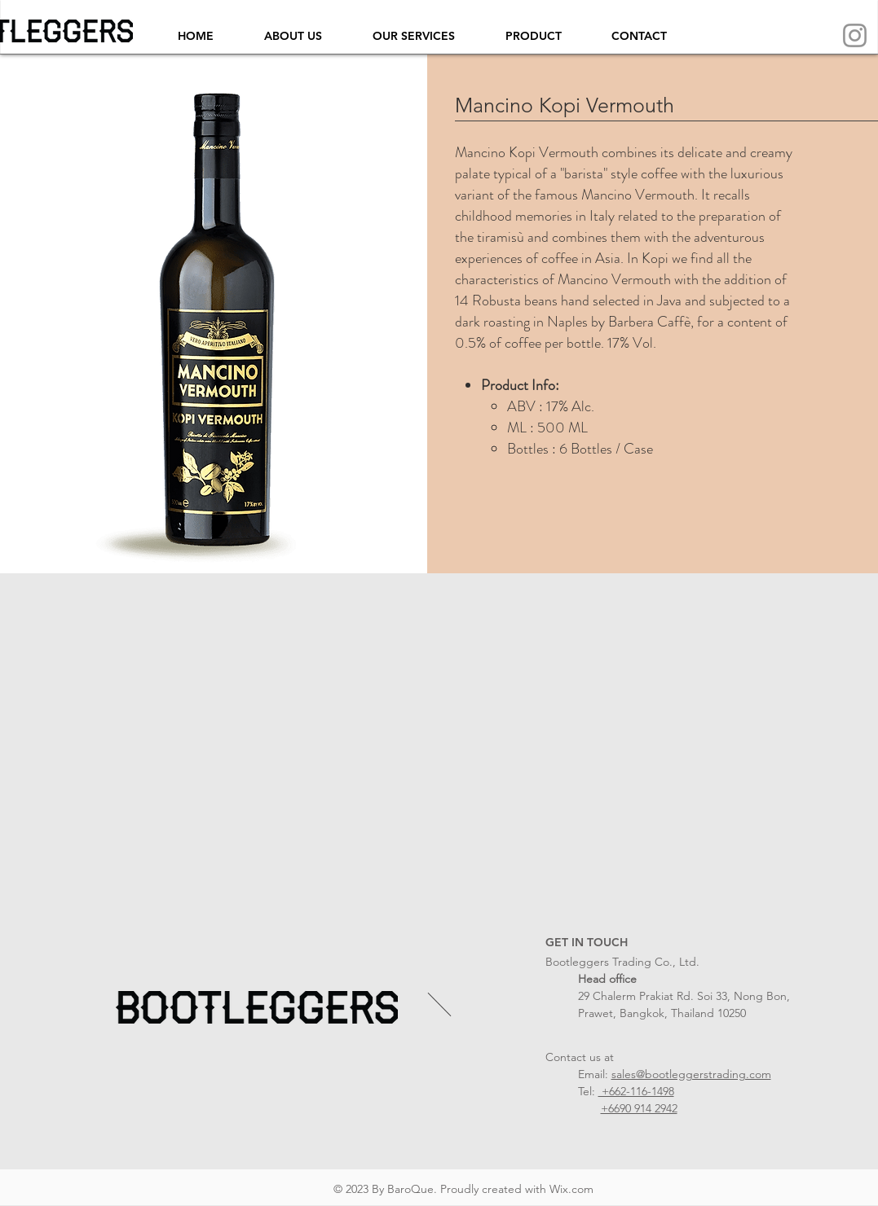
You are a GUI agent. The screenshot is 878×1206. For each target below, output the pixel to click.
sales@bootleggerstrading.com (691, 1074)
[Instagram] (855, 35)
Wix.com (571, 1189)
